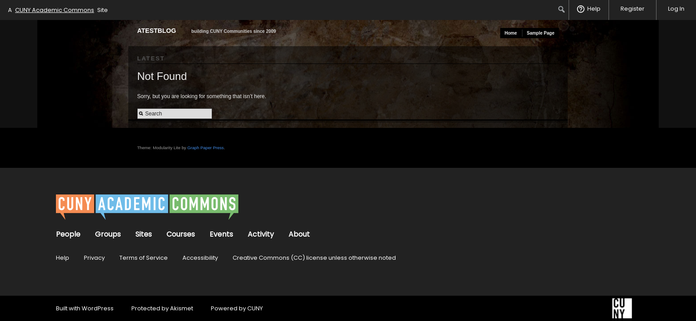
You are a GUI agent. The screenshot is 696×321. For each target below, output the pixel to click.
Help (62, 258)
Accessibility (200, 258)
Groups (108, 234)
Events (221, 234)
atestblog (156, 30)
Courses (180, 234)
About (299, 234)
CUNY (255, 308)
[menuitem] (562, 9)
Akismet (181, 308)
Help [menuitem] (594, 8)
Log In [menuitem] (676, 8)
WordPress (98, 308)
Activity (261, 234)
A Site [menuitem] (58, 10)
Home (511, 33)
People (68, 234)
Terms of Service (143, 258)
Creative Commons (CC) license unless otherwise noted (314, 258)
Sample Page (540, 33)
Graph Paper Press (205, 147)
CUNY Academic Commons (54, 10)
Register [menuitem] (633, 8)
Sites (143, 234)
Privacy (94, 258)
